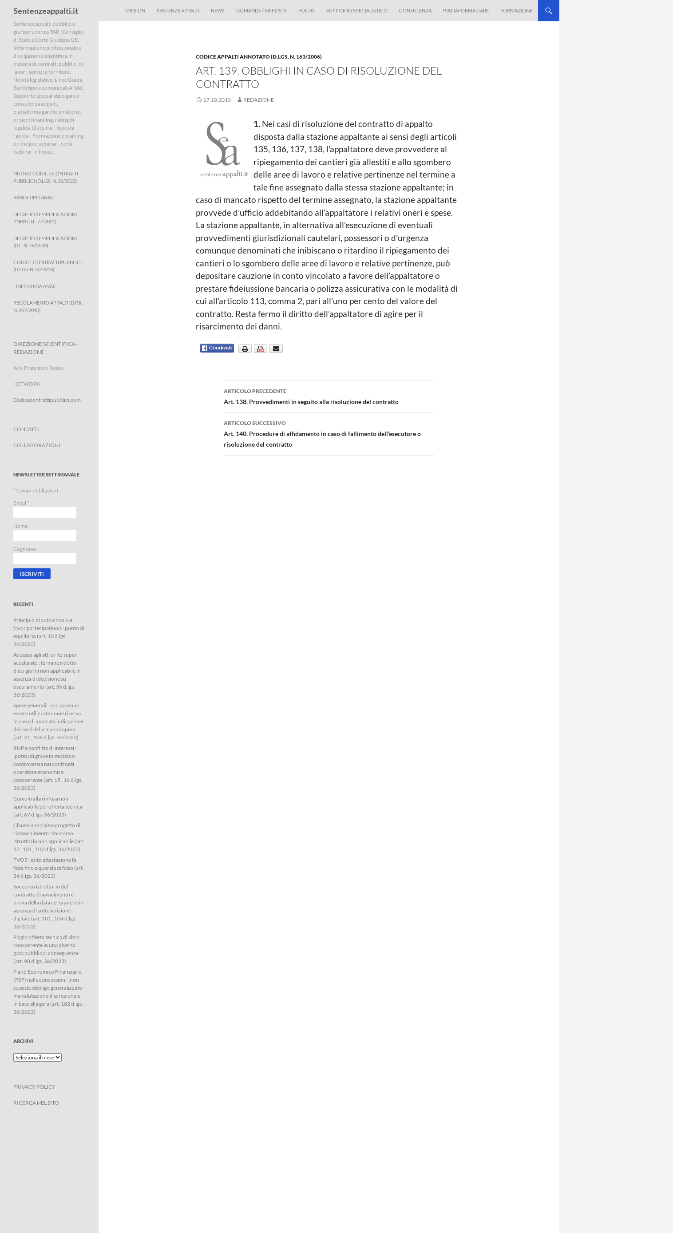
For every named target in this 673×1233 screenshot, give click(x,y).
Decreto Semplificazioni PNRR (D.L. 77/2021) (45, 218)
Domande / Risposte (261, 10)
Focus (306, 10)
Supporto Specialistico (357, 10)
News (218, 10)
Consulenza (415, 10)
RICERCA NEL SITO (36, 1102)
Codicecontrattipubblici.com (47, 399)
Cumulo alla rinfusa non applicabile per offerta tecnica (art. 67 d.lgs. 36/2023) (47, 806)
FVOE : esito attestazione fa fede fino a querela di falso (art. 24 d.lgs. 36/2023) (48, 867)
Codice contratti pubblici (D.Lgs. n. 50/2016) (47, 266)
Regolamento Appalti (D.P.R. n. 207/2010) (48, 306)
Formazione (516, 10)
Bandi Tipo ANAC (33, 197)
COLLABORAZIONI (36, 445)
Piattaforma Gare (466, 10)
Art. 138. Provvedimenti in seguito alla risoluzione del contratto (329, 395)
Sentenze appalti (178, 10)
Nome (20, 526)
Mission (135, 10)
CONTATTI (26, 429)
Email (21, 503)
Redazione (258, 99)
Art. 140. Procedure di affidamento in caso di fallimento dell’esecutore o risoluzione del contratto (329, 433)
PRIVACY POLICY (34, 1086)
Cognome (24, 549)
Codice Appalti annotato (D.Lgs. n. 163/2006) (259, 56)
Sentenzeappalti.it (45, 11)
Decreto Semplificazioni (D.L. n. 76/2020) (45, 242)
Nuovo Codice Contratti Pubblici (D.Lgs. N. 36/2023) (45, 177)
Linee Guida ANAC (34, 286)
